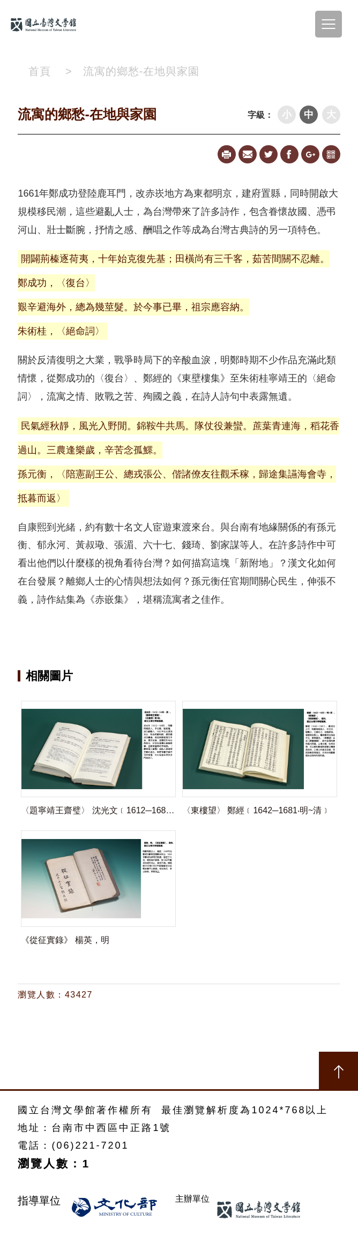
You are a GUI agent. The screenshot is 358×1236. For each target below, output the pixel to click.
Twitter (268, 154)
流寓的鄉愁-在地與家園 (141, 71)
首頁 (39, 71)
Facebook (289, 154)
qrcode (331, 154)
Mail (247, 154)
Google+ (310, 154)
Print (227, 154)
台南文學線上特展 (48, 24)
